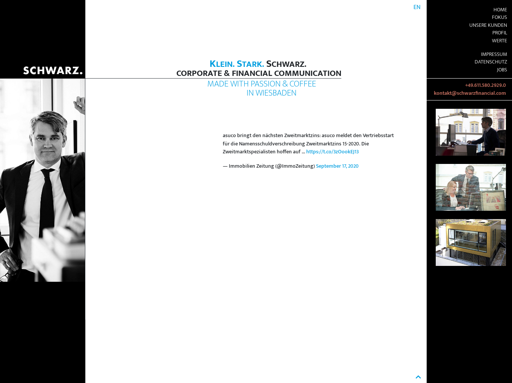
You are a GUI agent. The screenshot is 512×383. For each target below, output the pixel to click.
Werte (499, 41)
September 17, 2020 (337, 166)
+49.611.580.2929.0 (485, 85)
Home (500, 10)
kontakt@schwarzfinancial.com (470, 93)
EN (417, 7)
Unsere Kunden (488, 25)
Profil (499, 33)
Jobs (502, 70)
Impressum (494, 54)
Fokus (499, 17)
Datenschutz (491, 62)
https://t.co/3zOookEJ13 (332, 151)
